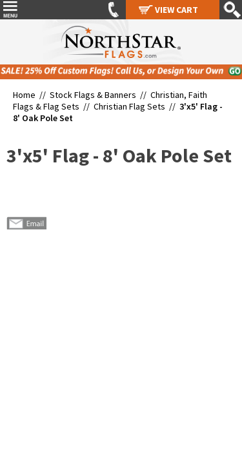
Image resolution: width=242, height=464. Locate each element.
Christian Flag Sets (129, 106)
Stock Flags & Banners (93, 95)
